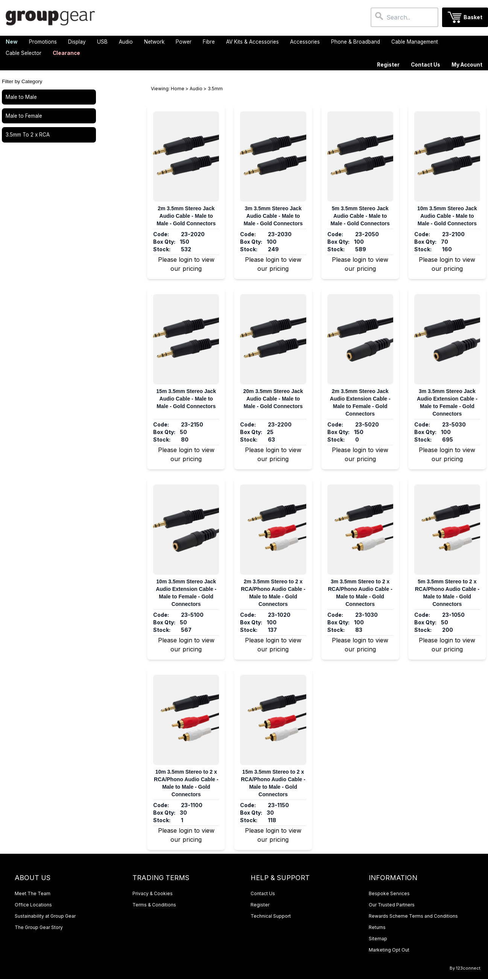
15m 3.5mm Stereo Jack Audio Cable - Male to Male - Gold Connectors (186, 398)
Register (388, 65)
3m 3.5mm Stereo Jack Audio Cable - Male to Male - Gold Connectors (273, 215)
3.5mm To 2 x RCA (28, 135)
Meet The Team (32, 893)
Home (177, 88)
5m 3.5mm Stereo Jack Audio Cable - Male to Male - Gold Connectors (360, 215)
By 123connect (465, 968)
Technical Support (271, 916)
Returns (377, 927)
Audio (196, 88)
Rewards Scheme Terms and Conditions (413, 916)
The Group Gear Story (39, 927)
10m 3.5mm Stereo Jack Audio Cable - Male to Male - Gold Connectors (447, 215)
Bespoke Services (389, 893)
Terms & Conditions (154, 905)
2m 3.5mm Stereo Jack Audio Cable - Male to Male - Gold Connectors (186, 215)
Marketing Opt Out (389, 950)
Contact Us (425, 65)
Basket (473, 17)
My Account (467, 65)
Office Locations (33, 905)
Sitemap (378, 938)
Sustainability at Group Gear (45, 916)
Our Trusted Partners (392, 905)
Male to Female (24, 116)
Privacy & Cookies (152, 893)
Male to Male (21, 97)
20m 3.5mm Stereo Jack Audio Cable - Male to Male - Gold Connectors (273, 398)
